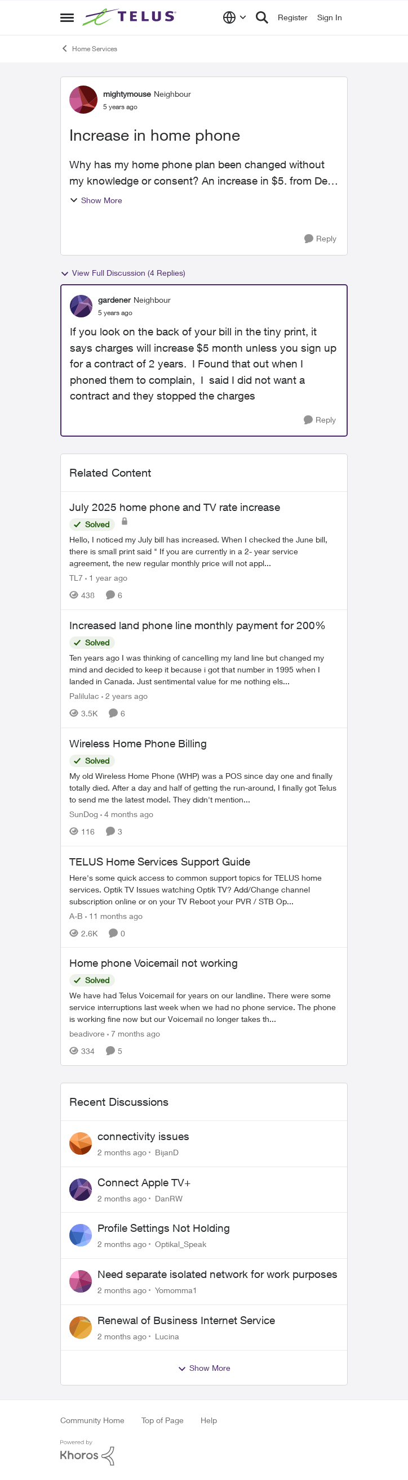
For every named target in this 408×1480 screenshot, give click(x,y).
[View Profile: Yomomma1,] (80, 1281)
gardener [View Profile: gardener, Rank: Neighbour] (114, 299)
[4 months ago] (126, 814)
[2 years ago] (124, 696)
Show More (95, 200)
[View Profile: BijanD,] (80, 1143)
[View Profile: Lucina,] (80, 1327)
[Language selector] (234, 17)
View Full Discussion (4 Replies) (122, 273)
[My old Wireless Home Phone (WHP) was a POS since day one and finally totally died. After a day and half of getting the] (204, 787)
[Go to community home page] (130, 17)
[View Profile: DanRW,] (80, 1189)
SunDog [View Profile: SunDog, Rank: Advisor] (83, 814)
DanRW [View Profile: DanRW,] (169, 1198)
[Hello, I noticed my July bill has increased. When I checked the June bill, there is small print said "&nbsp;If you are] (204, 551)
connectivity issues (143, 1136)
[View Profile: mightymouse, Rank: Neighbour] (83, 100)
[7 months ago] (133, 1033)
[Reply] (320, 238)
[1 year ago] (106, 578)
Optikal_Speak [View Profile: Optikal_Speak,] (180, 1244)
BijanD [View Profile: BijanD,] (167, 1152)
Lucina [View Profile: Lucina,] (167, 1335)
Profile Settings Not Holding (163, 1228)
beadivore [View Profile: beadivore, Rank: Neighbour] (87, 1033)
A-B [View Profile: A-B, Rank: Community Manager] (76, 915)
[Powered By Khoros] (204, 1453)
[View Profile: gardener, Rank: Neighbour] (81, 306)
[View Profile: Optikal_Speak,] (80, 1235)
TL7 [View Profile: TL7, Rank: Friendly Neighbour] (76, 577)
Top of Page (162, 1420)
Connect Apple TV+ (143, 1182)
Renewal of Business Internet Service (186, 1320)
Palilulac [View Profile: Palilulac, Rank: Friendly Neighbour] (84, 696)
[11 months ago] (114, 915)
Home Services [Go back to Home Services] (88, 48)
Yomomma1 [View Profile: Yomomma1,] (176, 1290)
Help (209, 1420)
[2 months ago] (122, 1152)
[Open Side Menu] (67, 17)
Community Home (92, 1420)
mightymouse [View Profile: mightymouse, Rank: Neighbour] (127, 93)
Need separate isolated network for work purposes (217, 1274)
